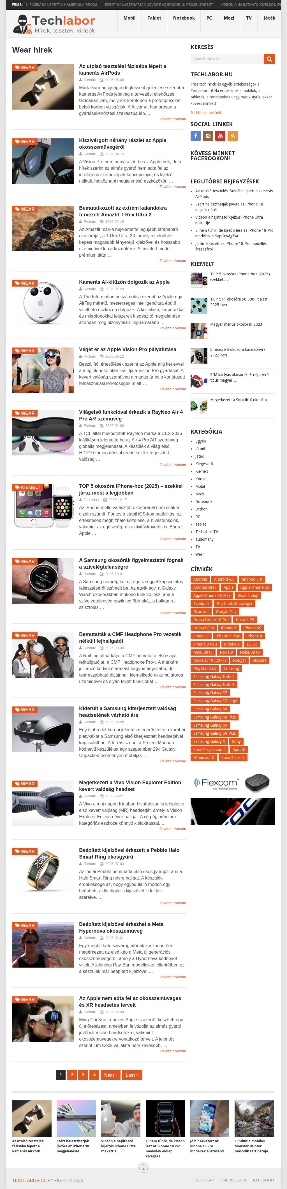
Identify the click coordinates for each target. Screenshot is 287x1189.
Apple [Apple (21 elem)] (228, 587)
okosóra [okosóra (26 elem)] (260, 660)
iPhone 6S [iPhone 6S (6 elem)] (252, 628)
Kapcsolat (264, 1180)
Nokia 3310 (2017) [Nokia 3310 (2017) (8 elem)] (209, 660)
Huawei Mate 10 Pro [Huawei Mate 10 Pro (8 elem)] (211, 620)
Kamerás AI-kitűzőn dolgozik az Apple (124, 282)
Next (110, 1075)
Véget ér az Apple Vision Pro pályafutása (127, 349)
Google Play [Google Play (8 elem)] (226, 611)
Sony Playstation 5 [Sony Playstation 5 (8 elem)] (209, 749)
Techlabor (91, 500)
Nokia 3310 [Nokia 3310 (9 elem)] (250, 652)
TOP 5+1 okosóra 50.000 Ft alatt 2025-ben (238, 302)
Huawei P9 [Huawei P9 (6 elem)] (245, 620)
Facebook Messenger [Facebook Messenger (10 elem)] (235, 603)
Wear (199, 554)
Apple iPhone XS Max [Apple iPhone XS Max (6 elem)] (211, 595)
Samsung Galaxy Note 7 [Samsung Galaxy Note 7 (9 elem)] (214, 676)
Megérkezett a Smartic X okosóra (238, 400)
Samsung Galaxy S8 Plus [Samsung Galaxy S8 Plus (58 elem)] (214, 717)
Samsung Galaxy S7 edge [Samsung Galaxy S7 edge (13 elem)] (215, 701)
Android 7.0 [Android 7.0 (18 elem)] (252, 579)
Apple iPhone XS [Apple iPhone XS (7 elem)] (254, 587)
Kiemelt (201, 471)
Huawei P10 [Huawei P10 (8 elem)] (203, 628)
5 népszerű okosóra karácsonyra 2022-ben (237, 352)
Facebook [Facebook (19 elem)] (201, 603)
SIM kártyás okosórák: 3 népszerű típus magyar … (239, 377)
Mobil (130, 18)
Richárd (90, 80)
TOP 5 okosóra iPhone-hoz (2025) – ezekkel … (241, 277)
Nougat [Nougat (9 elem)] (239, 660)
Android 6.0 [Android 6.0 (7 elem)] (224, 579)
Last (132, 1075)
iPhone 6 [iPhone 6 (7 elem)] (229, 628)
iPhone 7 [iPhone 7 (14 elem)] (201, 636)
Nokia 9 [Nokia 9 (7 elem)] (226, 652)
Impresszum (233, 1180)
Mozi (229, 18)
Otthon (201, 509)
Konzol (201, 479)
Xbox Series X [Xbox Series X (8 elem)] (233, 757)
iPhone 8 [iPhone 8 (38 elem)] (254, 636)
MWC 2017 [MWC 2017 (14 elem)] (203, 652)
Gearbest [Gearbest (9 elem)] (201, 611)
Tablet (154, 18)
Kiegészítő (204, 464)
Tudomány (204, 539)
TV (249, 18)
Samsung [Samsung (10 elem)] (231, 668)
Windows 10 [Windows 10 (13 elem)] (203, 757)
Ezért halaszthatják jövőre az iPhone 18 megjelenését (167, 5)
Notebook (184, 18)
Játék (269, 18)
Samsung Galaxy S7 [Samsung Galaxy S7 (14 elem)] (210, 693)
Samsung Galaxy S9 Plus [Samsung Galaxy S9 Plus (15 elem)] (214, 733)
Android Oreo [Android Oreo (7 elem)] (205, 587)
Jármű (200, 448)
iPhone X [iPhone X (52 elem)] (232, 644)
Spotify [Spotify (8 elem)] (239, 749)
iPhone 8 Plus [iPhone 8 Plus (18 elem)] (205, 644)
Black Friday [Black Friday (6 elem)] (247, 595)
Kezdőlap (204, 1180)
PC (209, 18)
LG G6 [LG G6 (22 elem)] (252, 644)
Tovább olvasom (173, 119)
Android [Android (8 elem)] (200, 579)
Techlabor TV (206, 532)
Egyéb (200, 441)
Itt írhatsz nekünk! (206, 112)
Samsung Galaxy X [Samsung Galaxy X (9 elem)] (209, 741)
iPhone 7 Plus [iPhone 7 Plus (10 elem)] (228, 636)
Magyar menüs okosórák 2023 (236, 324)
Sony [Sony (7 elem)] (236, 741)
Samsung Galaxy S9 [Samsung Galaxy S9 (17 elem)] (210, 725)
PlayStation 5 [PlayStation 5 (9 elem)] (204, 668)
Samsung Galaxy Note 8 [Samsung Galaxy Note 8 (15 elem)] (214, 684)
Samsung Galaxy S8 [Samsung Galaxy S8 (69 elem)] (210, 709)
